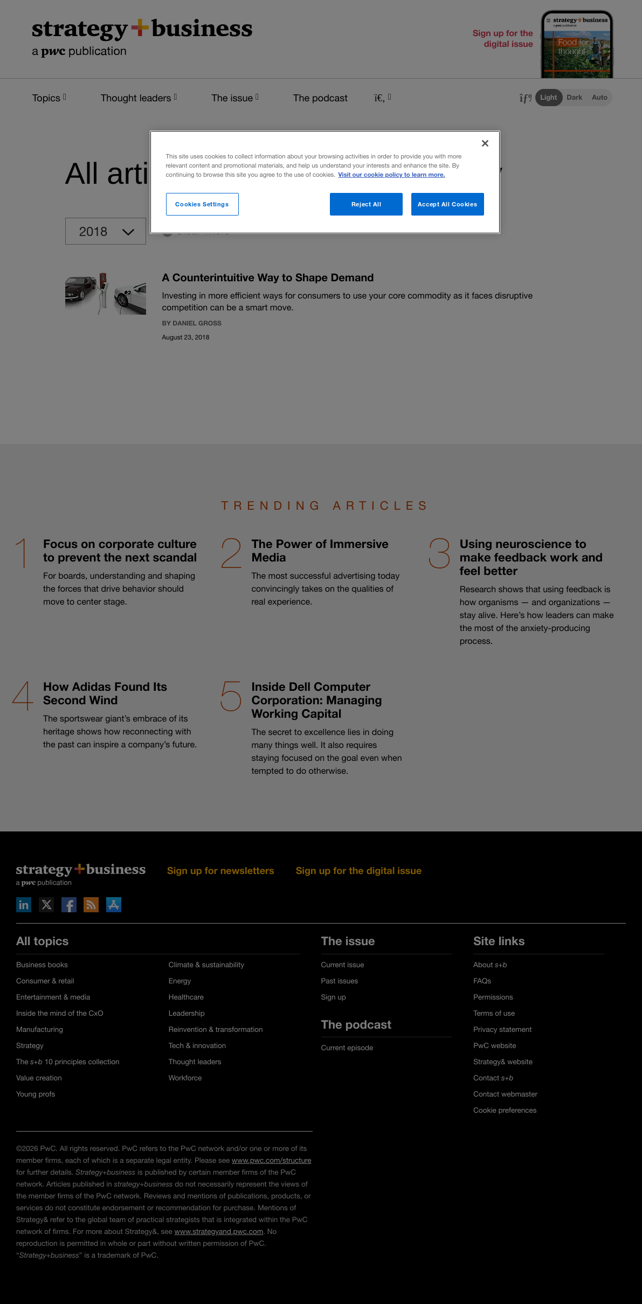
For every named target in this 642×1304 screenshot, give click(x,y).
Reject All (366, 204)
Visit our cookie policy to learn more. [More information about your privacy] (391, 174)
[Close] (485, 143)
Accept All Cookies (447, 204)
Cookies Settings (202, 204)
